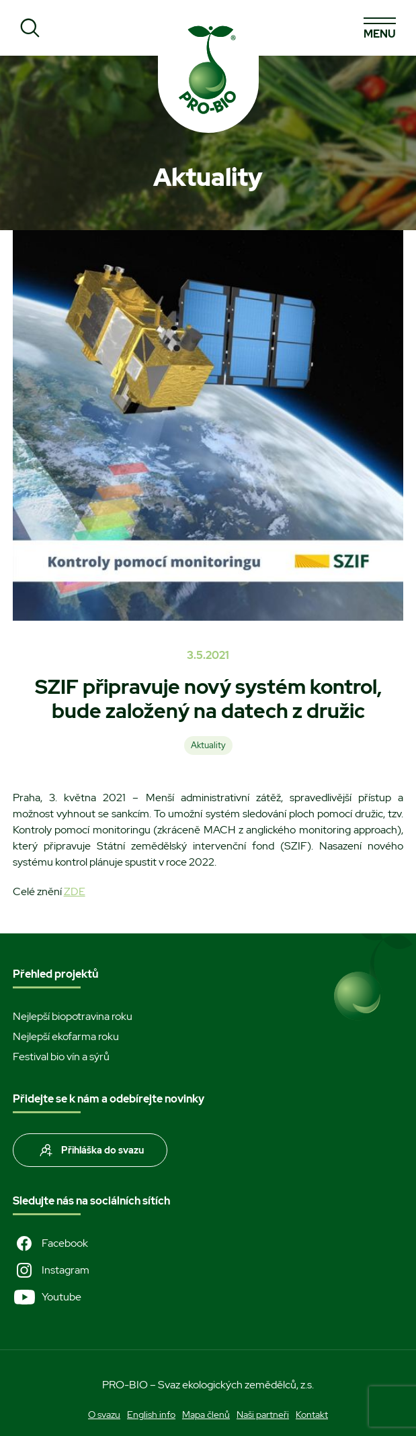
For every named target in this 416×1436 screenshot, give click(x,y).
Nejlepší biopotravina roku (72, 1016)
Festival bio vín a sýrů (61, 1056)
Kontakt (312, 1414)
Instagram (51, 1270)
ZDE (74, 891)
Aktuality (208, 745)
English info (151, 1414)
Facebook (50, 1243)
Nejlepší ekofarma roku (66, 1036)
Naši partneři (263, 1414)
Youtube (47, 1297)
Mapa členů (206, 1414)
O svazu (104, 1414)
